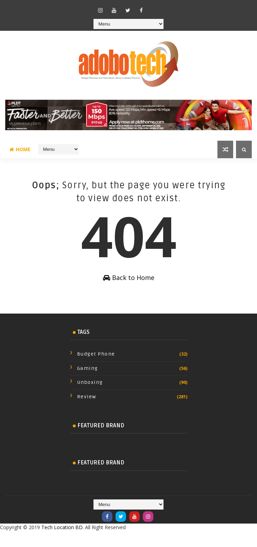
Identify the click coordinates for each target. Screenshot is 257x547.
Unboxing (90, 382)
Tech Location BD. (62, 527)
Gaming (87, 368)
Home (19, 149)
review (86, 397)
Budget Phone (96, 354)
